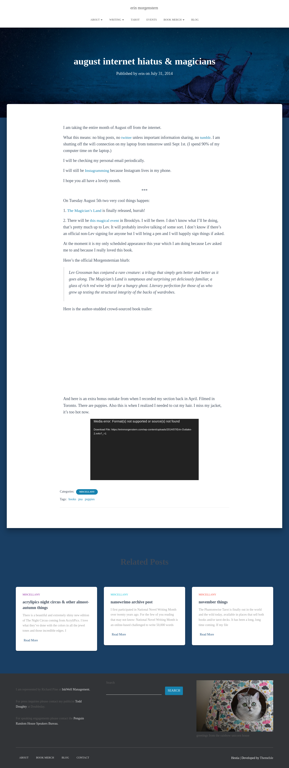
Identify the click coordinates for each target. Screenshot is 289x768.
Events (151, 19)
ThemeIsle (266, 758)
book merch (173, 19)
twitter (126, 137)
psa (80, 499)
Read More (31, 640)
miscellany (87, 492)
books (72, 499)
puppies (90, 499)
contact (83, 757)
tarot (135, 19)
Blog (195, 19)
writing (116, 19)
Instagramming (97, 170)
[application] (144, 449)
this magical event (104, 220)
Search (110, 682)
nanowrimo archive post (132, 602)
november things (213, 602)
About (96, 19)
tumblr (205, 137)
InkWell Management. (76, 689)
